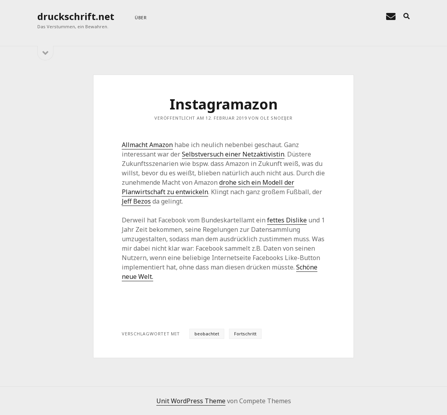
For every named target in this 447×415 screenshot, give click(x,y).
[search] (406, 16)
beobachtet (206, 334)
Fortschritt (245, 334)
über (141, 17)
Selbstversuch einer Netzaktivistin (233, 154)
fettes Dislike (287, 220)
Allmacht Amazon (147, 144)
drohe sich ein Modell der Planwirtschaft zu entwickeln (208, 187)
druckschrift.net (75, 16)
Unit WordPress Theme (190, 401)
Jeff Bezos (136, 201)
